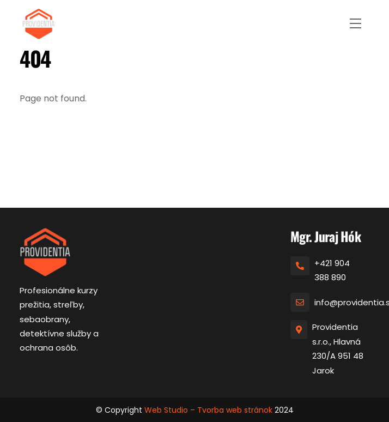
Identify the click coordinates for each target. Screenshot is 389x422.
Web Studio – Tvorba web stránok (208, 410)
